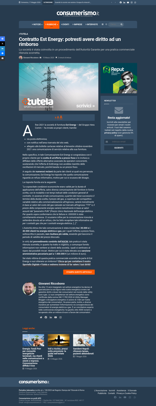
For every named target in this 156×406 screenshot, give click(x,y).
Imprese (77, 24)
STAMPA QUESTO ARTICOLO (79, 272)
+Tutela (23, 34)
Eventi (65, 24)
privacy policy (110, 133)
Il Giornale (132, 390)
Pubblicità (102, 393)
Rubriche (50, 24)
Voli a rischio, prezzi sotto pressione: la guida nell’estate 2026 (58, 352)
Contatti (111, 393)
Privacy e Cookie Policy (126, 393)
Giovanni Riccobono (31, 58)
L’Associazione (100, 390)
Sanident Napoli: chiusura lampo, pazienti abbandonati (83, 351)
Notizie (36, 24)
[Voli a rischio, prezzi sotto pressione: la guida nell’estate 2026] (58, 340)
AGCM (65, 241)
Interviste (92, 24)
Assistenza (121, 390)
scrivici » (85, 106)
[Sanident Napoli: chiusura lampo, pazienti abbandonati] (84, 340)
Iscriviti (112, 390)
